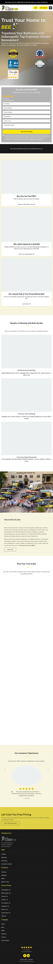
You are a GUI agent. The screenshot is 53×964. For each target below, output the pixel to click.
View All (3, 916)
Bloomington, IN (6, 893)
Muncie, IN (4, 909)
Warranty (4, 857)
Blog (2, 927)
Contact (3, 854)
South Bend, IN (5, 912)
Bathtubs (3, 875)
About (3, 924)
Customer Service (6, 864)
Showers (3, 872)
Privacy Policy (40, 139)
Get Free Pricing (26, 132)
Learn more (10, 549)
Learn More (26, 304)
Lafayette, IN (5, 906)
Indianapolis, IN (5, 890)
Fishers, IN (4, 899)
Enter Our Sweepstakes (26, 254)
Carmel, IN (4, 896)
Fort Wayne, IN (5, 903)
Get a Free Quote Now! (10, 823)
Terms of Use (32, 139)
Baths (3, 878)
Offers (3, 930)
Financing (4, 860)
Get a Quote (43, 7)
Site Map (30, 959)
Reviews (3, 934)
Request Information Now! (26, 204)
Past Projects (5, 940)
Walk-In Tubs (5, 882)
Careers (3, 937)
